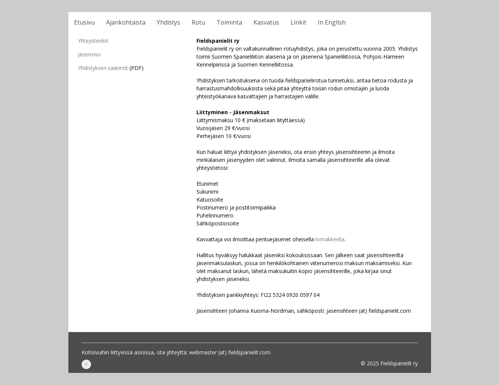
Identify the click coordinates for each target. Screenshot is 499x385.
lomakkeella (330, 239)
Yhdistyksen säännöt (103, 67)
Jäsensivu (89, 54)
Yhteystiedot (93, 40)
